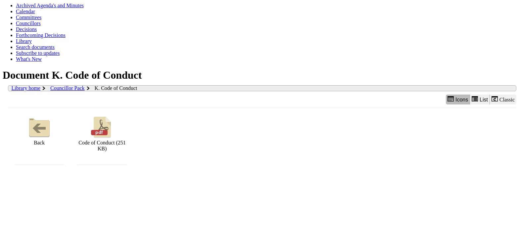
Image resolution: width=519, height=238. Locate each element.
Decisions (26, 29)
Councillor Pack (67, 88)
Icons (458, 99)
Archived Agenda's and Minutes (50, 5)
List (480, 99)
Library (24, 41)
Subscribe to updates (38, 53)
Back (39, 130)
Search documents (35, 47)
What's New (29, 59)
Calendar (25, 11)
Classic (503, 99)
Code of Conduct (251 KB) (102, 133)
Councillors (28, 23)
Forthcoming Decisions (41, 35)
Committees (28, 17)
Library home (26, 88)
